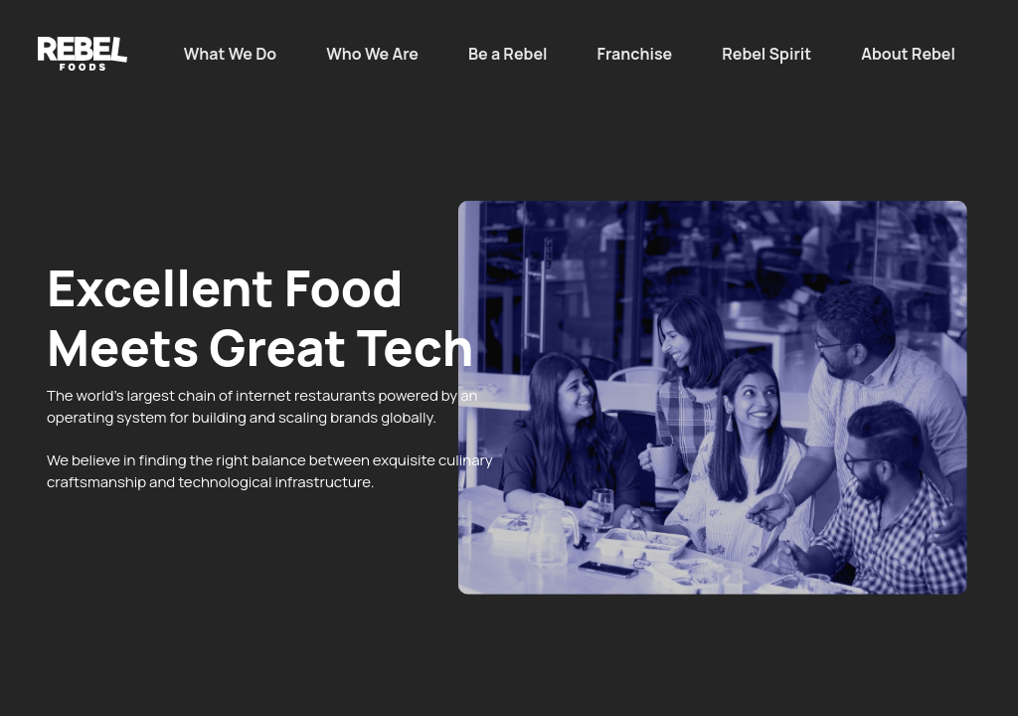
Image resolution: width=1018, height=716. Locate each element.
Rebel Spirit (766, 54)
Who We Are (372, 54)
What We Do (230, 54)
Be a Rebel (508, 54)
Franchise (635, 54)
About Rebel (908, 54)
